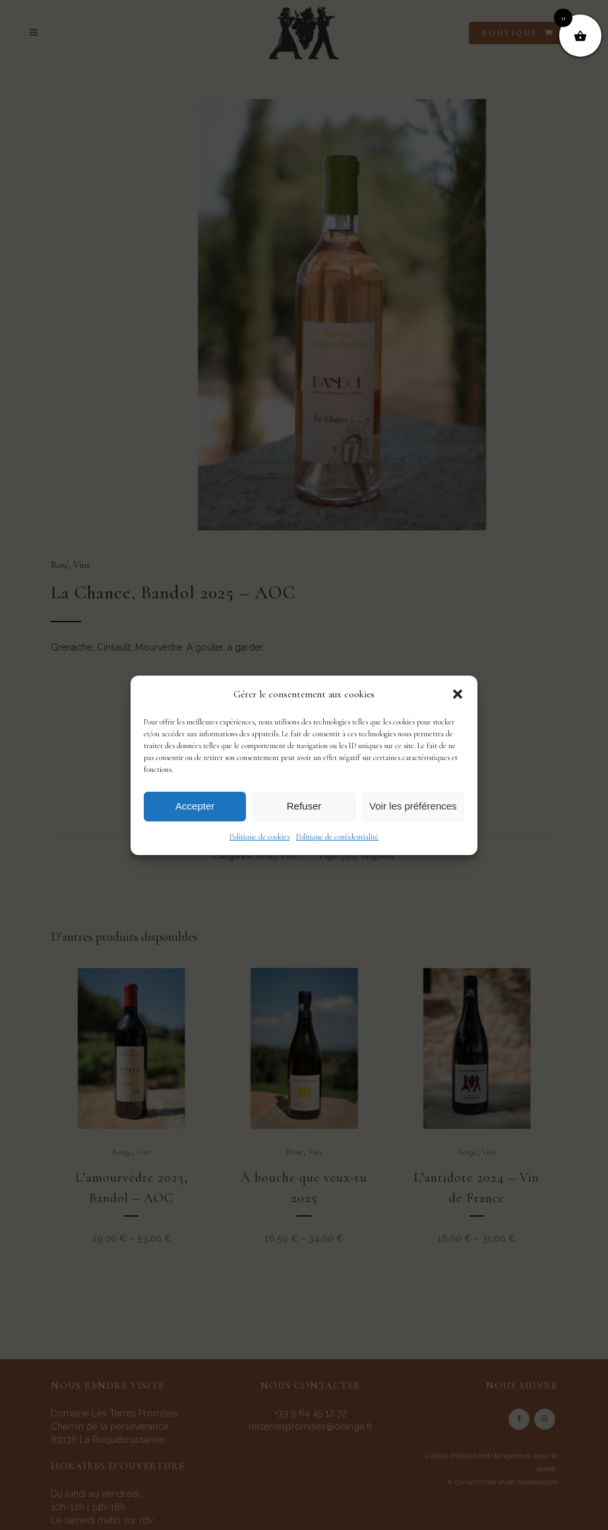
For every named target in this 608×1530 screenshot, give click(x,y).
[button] (457, 694)
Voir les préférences (413, 806)
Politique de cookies (259, 836)
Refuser (304, 806)
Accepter (194, 806)
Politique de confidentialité (337, 836)
